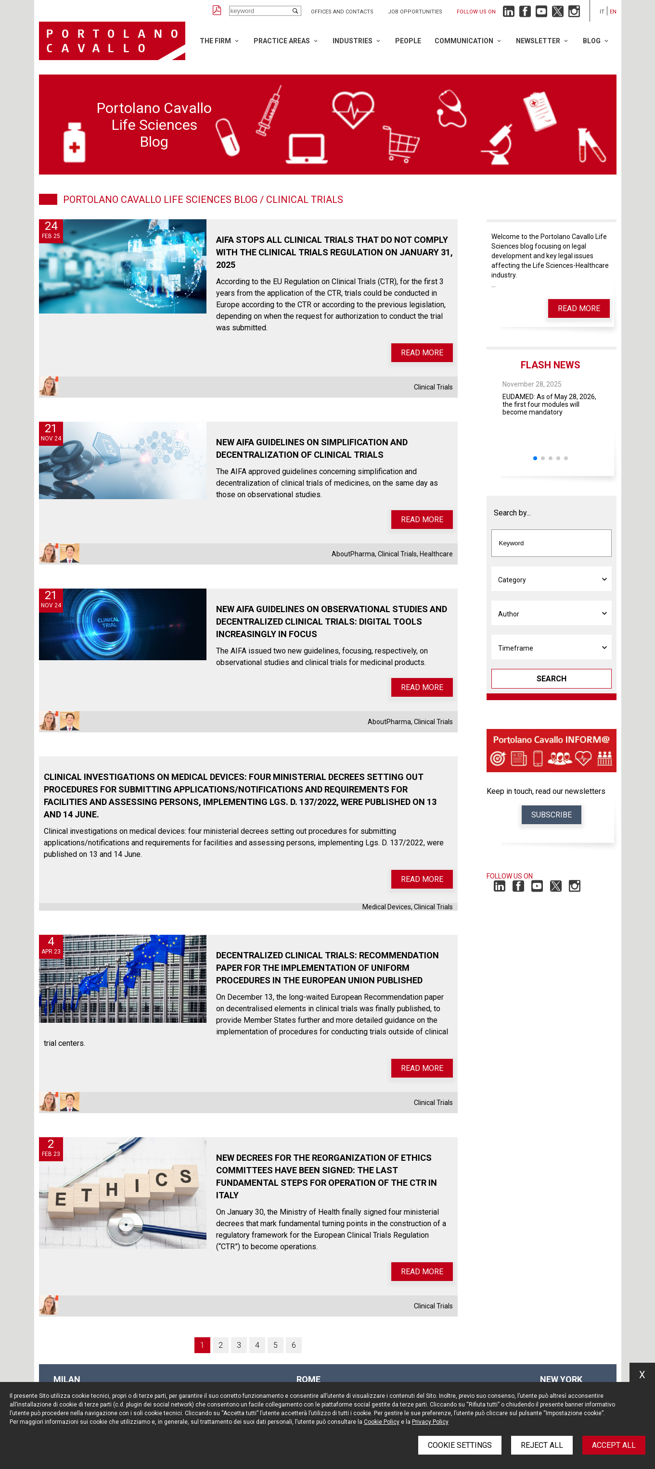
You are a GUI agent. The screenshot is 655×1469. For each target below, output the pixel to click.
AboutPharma (353, 554)
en (613, 12)
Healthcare (436, 554)
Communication (464, 41)
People (408, 41)
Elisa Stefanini (48, 386)
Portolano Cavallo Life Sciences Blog (160, 199)
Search (551, 678)
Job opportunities (415, 12)
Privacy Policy (430, 1422)
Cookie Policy (381, 1422)
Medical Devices (386, 907)
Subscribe (551, 814)
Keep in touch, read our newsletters (546, 791)
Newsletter (538, 41)
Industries (352, 41)
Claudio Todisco (69, 553)
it (602, 12)
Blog (592, 41)
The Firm (215, 41)
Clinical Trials (433, 387)
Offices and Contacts (342, 12)
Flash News (550, 365)
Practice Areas (282, 41)
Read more (422, 352)
